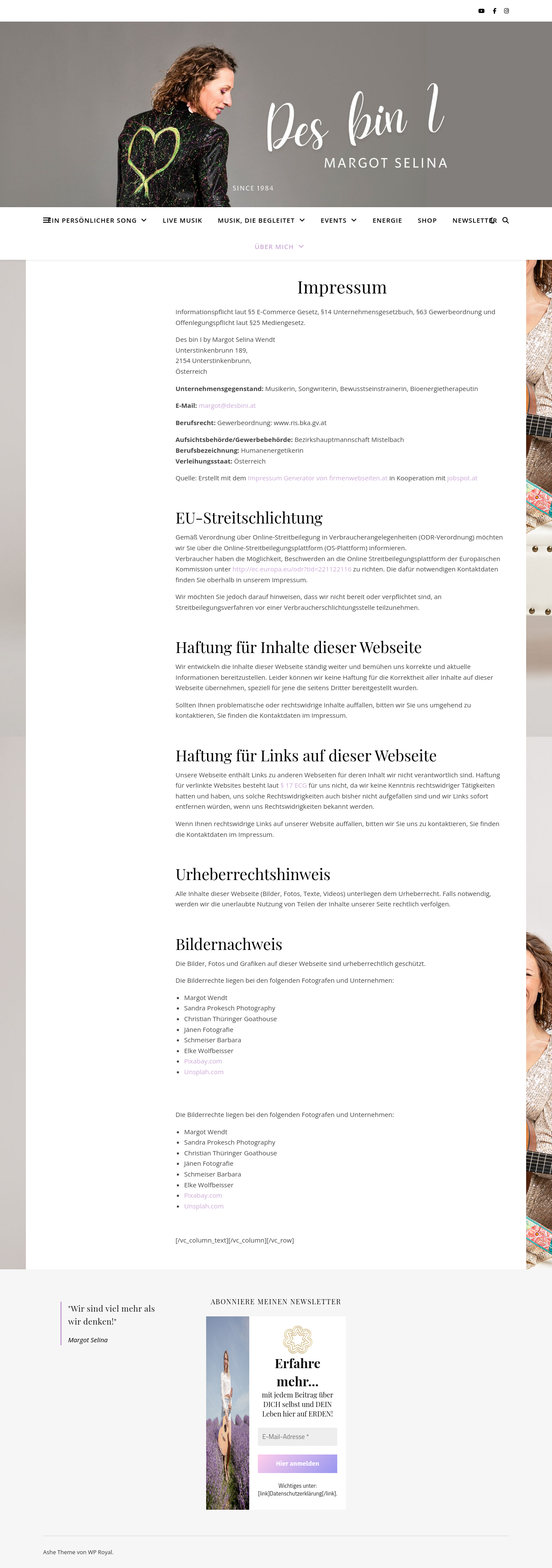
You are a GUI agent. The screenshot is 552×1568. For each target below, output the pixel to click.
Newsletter (474, 220)
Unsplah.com (204, 1071)
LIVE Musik (182, 220)
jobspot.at (462, 477)
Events (334, 220)
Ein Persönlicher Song (92, 220)
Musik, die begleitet (256, 220)
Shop (427, 220)
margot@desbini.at (227, 405)
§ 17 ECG (293, 785)
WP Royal (100, 1552)
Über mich (274, 246)
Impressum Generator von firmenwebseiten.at (318, 477)
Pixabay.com (203, 1061)
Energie (387, 220)
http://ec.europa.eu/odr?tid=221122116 (291, 569)
